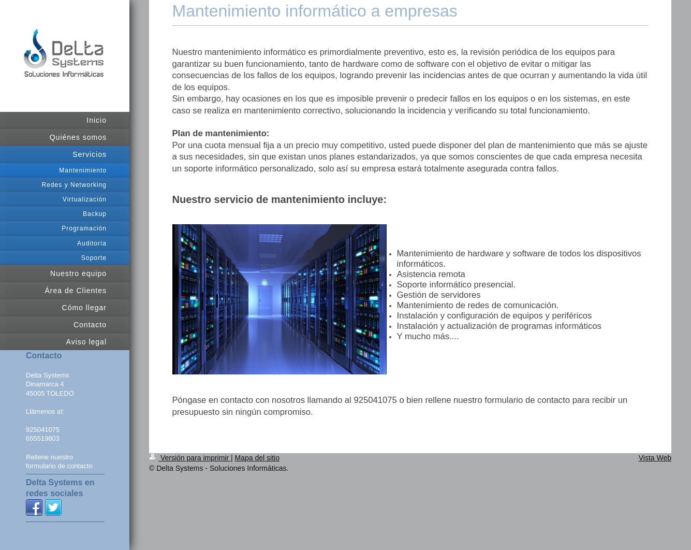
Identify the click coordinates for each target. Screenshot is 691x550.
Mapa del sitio (257, 458)
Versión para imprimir (190, 458)
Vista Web (655, 458)
